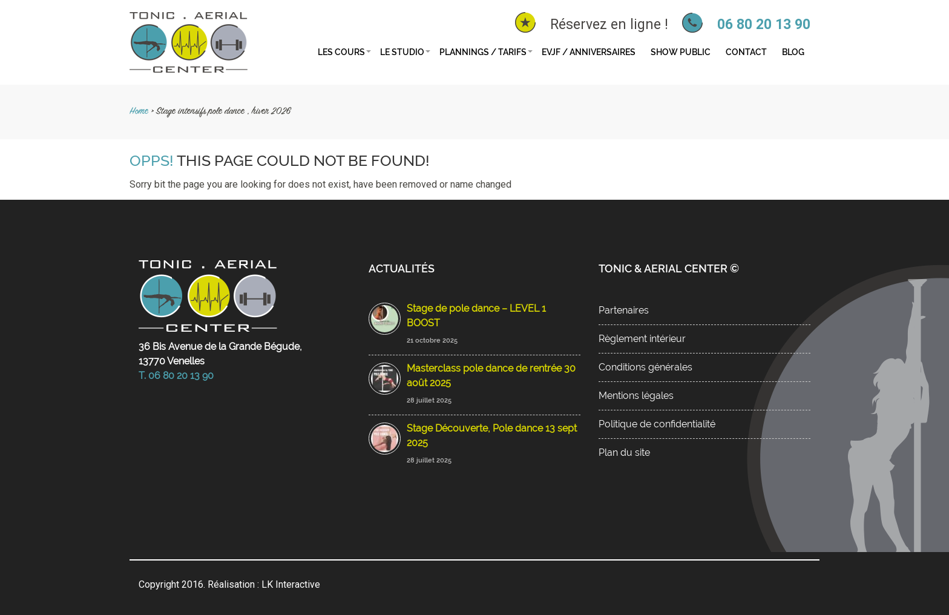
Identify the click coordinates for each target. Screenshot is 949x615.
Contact (746, 52)
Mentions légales (636, 395)
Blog (793, 52)
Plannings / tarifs (483, 52)
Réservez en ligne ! (609, 24)
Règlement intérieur (642, 338)
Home (139, 112)
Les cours (341, 52)
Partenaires (624, 310)
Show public (681, 52)
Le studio (402, 52)
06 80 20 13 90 (763, 24)
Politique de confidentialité (657, 424)
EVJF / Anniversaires (588, 52)
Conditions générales (645, 367)
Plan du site (624, 452)
